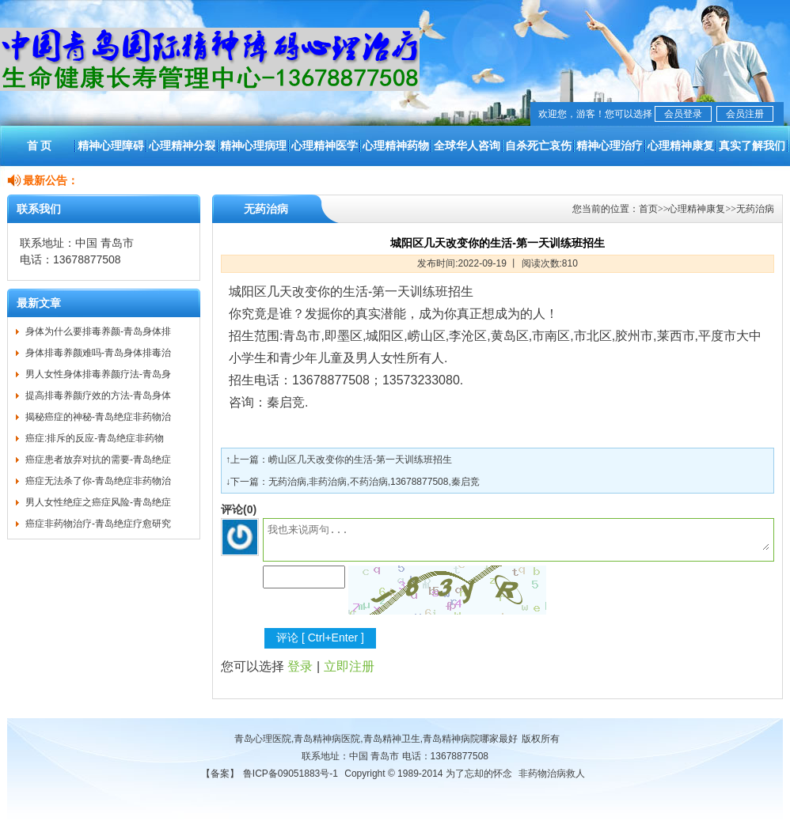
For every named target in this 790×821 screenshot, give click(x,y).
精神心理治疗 (609, 145)
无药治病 (755, 208)
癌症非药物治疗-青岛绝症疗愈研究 (98, 523)
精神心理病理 (253, 145)
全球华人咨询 (467, 145)
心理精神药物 (396, 145)
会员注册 (745, 113)
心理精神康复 (681, 145)
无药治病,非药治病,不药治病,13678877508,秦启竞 (374, 481)
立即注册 (349, 666)
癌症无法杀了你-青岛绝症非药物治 (98, 480)
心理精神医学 (324, 145)
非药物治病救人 (551, 773)
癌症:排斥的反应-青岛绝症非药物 (94, 438)
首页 (648, 208)
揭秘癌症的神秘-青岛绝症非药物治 (98, 416)
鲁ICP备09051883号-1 (290, 773)
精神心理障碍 (111, 145)
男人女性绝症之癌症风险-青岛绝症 (98, 502)
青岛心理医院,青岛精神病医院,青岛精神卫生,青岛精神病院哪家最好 (376, 738)
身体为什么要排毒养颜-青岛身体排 (98, 331)
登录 (300, 666)
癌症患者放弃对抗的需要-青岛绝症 (98, 459)
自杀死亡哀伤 (538, 145)
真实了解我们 (752, 145)
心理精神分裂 (182, 145)
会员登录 (683, 113)
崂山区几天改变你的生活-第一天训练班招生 (360, 459)
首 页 (39, 145)
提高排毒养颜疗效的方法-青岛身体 (98, 395)
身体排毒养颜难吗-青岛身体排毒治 (98, 352)
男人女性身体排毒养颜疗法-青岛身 (98, 374)
